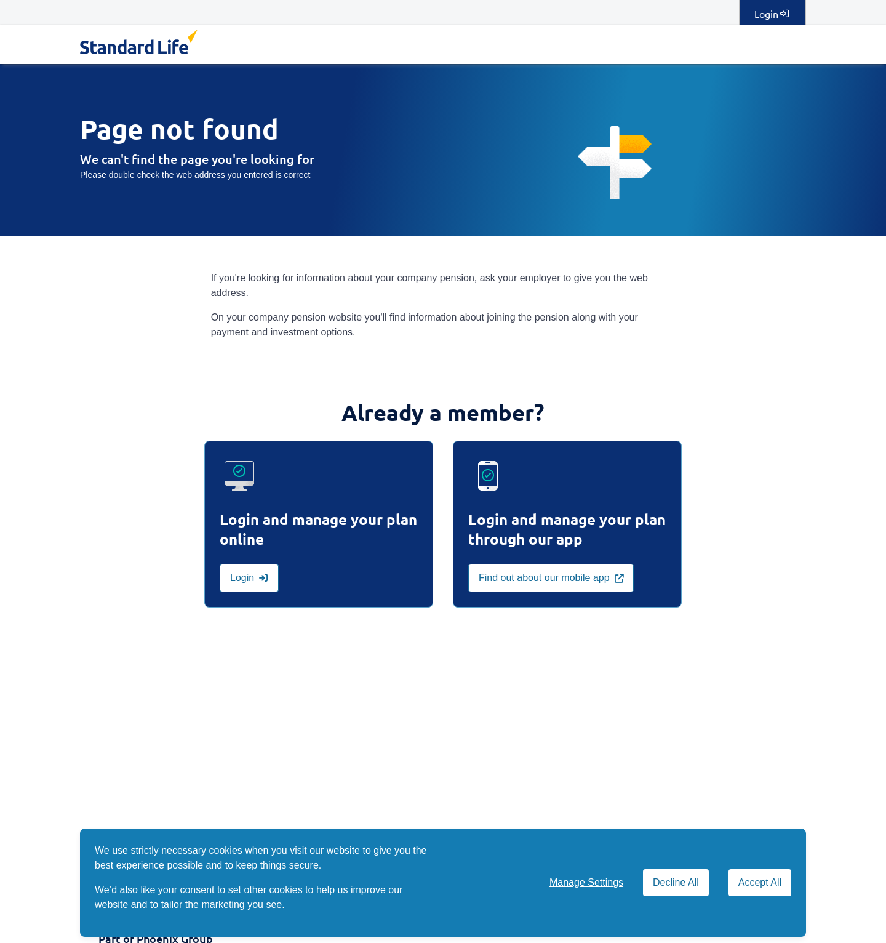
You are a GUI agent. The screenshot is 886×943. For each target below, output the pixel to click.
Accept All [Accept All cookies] (759, 882)
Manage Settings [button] (586, 882)
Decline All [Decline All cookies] (676, 882)
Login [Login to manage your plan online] (771, 13)
